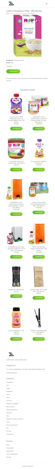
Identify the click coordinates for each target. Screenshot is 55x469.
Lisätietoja (13, 71)
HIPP (22, 60)
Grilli (7, 385)
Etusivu (8, 13)
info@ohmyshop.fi (11, 373)
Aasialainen (9, 382)
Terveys (8, 431)
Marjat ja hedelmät (11, 410)
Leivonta (8, 400)
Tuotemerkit (17, 60)
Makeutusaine (10, 406)
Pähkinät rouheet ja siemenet (14, 419)
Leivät (8, 397)
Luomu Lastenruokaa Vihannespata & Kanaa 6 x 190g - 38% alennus (39, 204)
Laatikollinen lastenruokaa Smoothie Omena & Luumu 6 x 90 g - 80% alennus (16, 248)
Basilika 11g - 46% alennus (16, 289)
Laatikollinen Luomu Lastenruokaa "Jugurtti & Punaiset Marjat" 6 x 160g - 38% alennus (39, 119)
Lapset (8, 394)
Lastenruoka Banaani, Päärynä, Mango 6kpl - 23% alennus (38, 248)
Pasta (8, 422)
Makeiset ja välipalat (12, 403)
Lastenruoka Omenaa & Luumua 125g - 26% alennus (16, 162)
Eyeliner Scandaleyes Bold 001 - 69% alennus (39, 331)
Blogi (7, 445)
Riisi (7, 428)
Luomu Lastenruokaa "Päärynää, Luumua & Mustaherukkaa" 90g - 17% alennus (16, 119)
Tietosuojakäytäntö (12, 454)
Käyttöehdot (10, 451)
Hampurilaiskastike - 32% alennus (16, 331)
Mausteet (9, 413)
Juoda (8, 388)
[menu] (47, 3)
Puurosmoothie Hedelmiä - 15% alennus (39, 162)
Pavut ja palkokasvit (12, 425)
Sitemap (8, 457)
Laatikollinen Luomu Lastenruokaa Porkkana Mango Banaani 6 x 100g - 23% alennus (16, 205)
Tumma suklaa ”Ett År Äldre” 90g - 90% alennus (38, 290)
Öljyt (7, 416)
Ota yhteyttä (10, 448)
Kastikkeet (9, 391)
